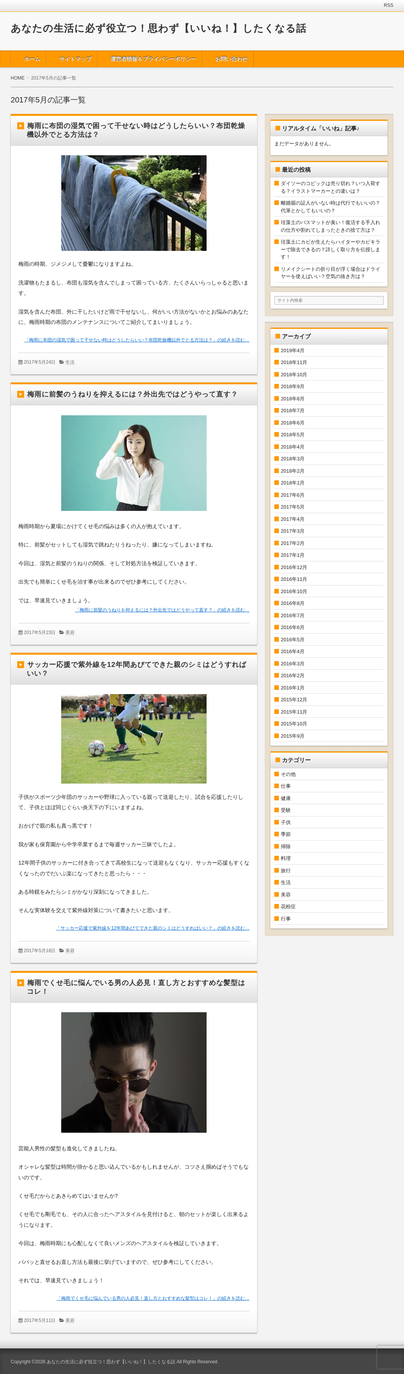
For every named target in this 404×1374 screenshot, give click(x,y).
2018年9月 (293, 386)
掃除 (286, 846)
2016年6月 (293, 627)
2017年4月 (293, 519)
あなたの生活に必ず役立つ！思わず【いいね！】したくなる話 (158, 28)
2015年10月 (294, 724)
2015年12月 (294, 699)
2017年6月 (293, 495)
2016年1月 (293, 688)
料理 (286, 858)
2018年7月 (293, 410)
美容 (70, 632)
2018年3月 (293, 459)
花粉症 (288, 906)
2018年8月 (293, 399)
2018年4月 (293, 447)
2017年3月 (293, 531)
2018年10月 (294, 374)
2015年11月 (294, 712)
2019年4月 (293, 350)
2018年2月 (293, 471)
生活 (70, 362)
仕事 (286, 786)
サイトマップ (75, 59)
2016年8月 (293, 603)
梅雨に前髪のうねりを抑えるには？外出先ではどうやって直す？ (132, 394)
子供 (286, 822)
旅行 (286, 870)
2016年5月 (293, 639)
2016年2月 (293, 675)
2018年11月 (294, 362)
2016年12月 (294, 567)
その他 (288, 774)
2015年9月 (293, 736)
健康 (286, 798)
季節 (286, 834)
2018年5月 (293, 434)
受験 (286, 810)
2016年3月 (293, 664)
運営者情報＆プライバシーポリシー (153, 59)
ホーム (32, 59)
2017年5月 (293, 507)
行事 (286, 919)
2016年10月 (294, 591)
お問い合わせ (231, 59)
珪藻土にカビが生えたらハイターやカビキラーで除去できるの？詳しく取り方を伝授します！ (330, 249)
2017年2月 (293, 543)
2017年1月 (293, 555)
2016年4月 (293, 651)
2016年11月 (294, 579)
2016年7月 (293, 615)
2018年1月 (293, 483)
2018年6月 (293, 423)
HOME (17, 78)
